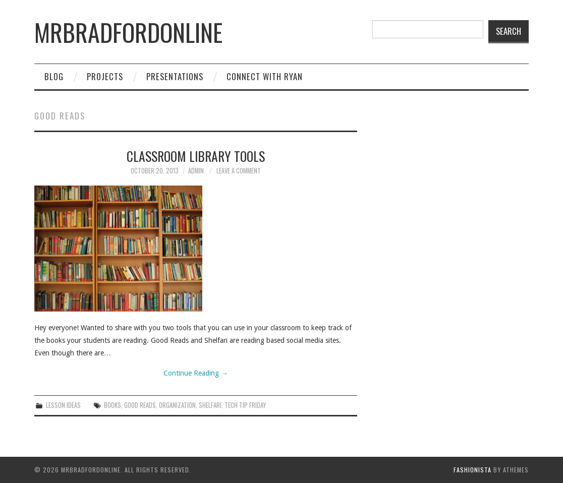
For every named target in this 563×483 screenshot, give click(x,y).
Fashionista (472, 469)
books (112, 405)
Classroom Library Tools (196, 155)
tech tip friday (245, 405)
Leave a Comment (238, 170)
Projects (105, 76)
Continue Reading (195, 373)
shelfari (210, 405)
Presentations (174, 76)
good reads (140, 405)
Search (508, 31)
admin (196, 170)
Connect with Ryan (265, 76)
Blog (54, 76)
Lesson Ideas (63, 405)
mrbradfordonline (128, 32)
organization (177, 405)
